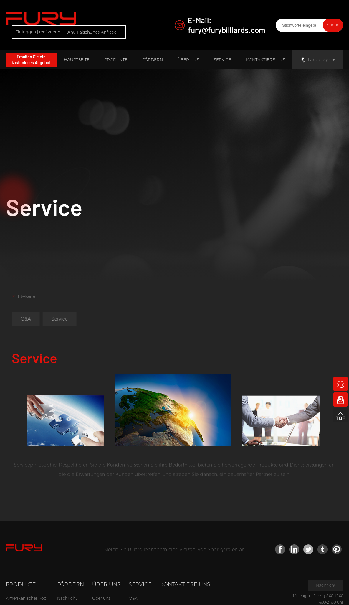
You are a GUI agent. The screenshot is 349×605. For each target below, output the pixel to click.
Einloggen (26, 31)
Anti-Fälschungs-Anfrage (92, 32)
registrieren (50, 31)
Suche (333, 25)
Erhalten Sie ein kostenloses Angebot (31, 59)
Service (44, 209)
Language (315, 59)
